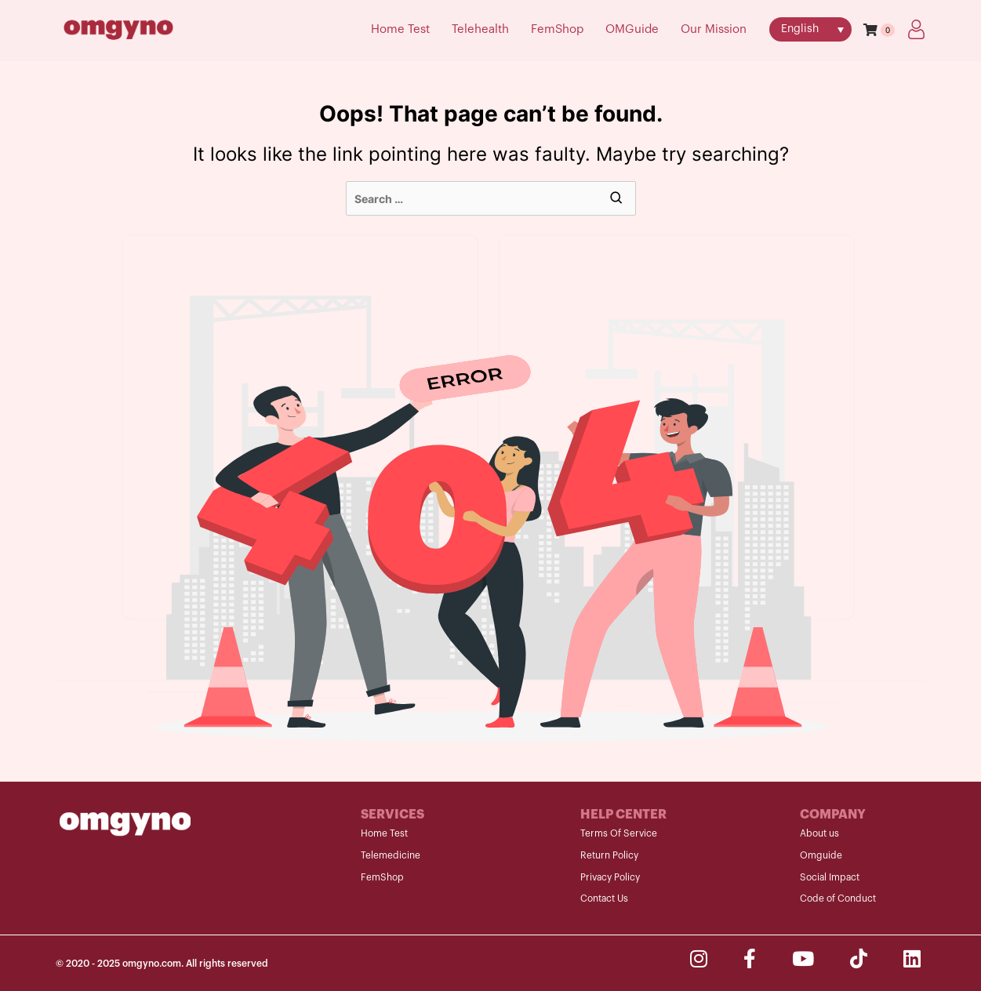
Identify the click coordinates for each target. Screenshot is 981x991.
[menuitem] (810, 29)
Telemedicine (390, 855)
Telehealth (480, 29)
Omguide (821, 855)
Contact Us (604, 898)
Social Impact (829, 877)
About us (819, 833)
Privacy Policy (610, 877)
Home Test (400, 29)
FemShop (557, 29)
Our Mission (714, 29)
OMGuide (632, 29)
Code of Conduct (838, 898)
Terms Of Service (618, 833)
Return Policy (609, 855)
